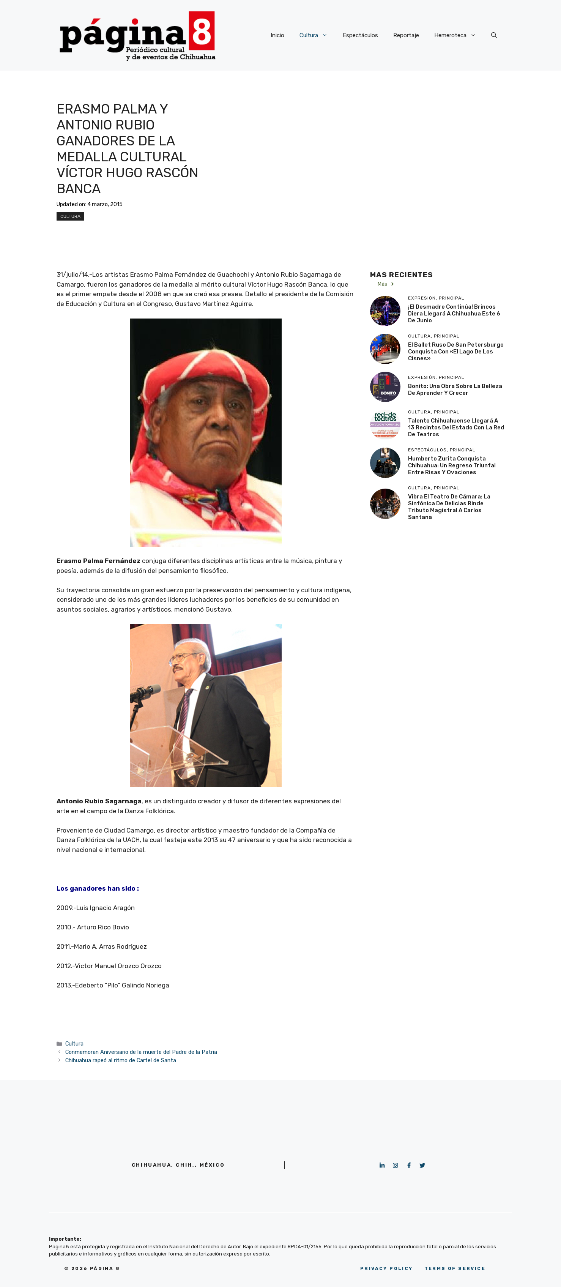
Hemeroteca (459, 35)
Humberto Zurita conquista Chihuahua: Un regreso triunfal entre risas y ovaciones (452, 465)
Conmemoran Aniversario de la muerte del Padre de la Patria (141, 1052)
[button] (494, 35)
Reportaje (406, 35)
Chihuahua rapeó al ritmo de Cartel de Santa (120, 1060)
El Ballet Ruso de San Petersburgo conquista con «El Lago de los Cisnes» (456, 351)
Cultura (317, 35)
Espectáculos (360, 35)
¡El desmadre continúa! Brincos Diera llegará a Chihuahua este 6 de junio (454, 313)
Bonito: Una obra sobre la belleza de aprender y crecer (455, 389)
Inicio (277, 35)
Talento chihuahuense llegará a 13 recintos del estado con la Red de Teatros (456, 427)
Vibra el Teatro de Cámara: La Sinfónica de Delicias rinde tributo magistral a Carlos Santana (449, 506)
